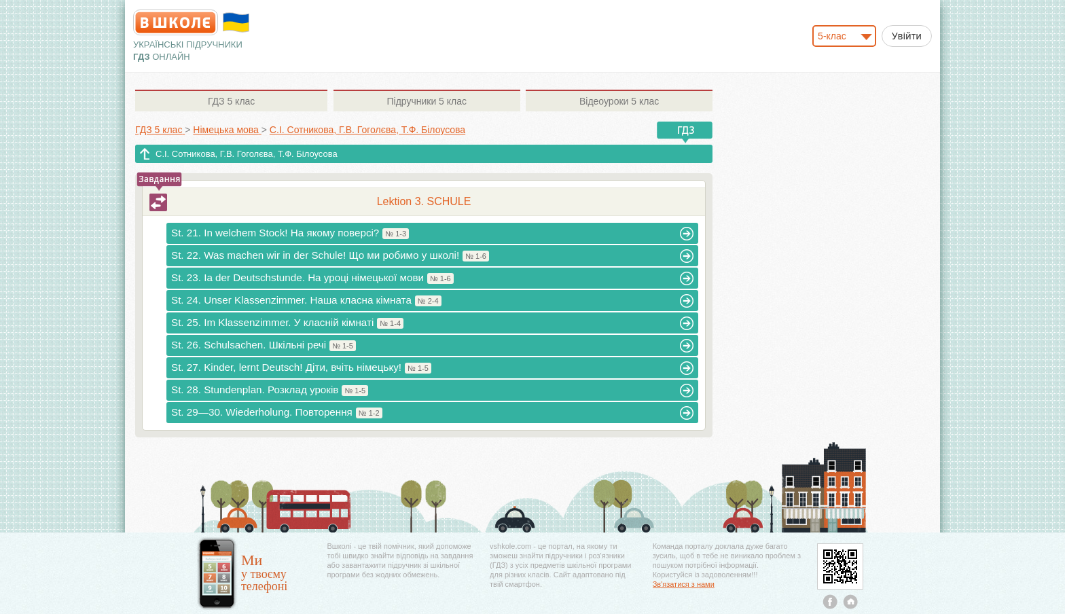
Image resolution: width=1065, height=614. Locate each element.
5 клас (231, 101)
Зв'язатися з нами (684, 584)
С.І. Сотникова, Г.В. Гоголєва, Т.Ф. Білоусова (247, 154)
